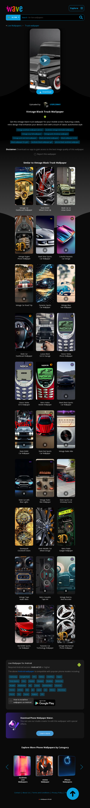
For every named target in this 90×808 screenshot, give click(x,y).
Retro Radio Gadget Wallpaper (66, 549)
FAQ (66, 792)
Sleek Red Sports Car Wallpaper (45, 452)
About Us (26, 792)
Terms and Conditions (41, 792)
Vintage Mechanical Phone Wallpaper (66, 647)
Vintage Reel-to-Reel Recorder (66, 598)
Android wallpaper (26, 671)
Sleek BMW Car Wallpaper (24, 452)
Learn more (45, 733)
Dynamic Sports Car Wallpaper (45, 306)
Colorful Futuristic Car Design (66, 257)
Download (45, 92)
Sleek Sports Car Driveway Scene (66, 501)
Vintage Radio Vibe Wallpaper (45, 501)
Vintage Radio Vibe (66, 451)
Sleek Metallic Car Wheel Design (45, 549)
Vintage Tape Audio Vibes (24, 598)
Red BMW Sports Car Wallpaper (24, 647)
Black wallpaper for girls (20, 142)
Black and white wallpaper (48, 138)
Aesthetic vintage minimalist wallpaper (59, 130)
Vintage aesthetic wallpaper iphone (30, 130)
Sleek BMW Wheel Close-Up (45, 209)
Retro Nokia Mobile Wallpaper (45, 403)
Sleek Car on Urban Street (66, 209)
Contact (17, 792)
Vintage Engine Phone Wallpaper (24, 257)
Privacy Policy (57, 792)
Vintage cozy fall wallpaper (32, 134)
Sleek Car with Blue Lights (24, 501)
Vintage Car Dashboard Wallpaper (24, 209)
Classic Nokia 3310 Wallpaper (24, 403)
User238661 (51, 104)
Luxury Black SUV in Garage (45, 355)
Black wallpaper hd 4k (69, 138)
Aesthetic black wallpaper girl (41, 142)
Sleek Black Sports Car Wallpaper (66, 403)
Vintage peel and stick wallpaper (25, 138)
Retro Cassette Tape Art (45, 598)
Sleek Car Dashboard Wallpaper (24, 355)
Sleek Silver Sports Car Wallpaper (45, 257)
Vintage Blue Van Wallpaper (66, 306)
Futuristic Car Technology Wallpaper (45, 647)
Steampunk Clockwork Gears (24, 549)
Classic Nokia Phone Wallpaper (66, 355)
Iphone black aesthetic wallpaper (67, 142)
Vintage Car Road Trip (24, 305)
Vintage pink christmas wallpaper (56, 134)
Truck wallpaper (32, 25)
